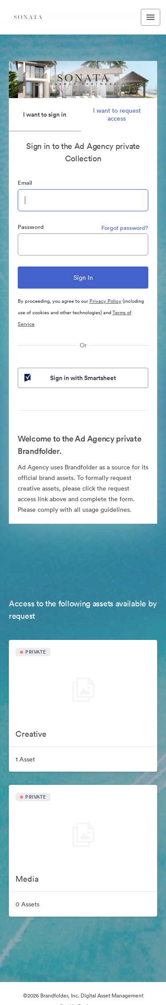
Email (25, 183)
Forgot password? (124, 228)
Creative (30, 734)
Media (27, 879)
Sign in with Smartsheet (69, 377)
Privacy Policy (105, 301)
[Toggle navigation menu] (150, 17)
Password (31, 227)
